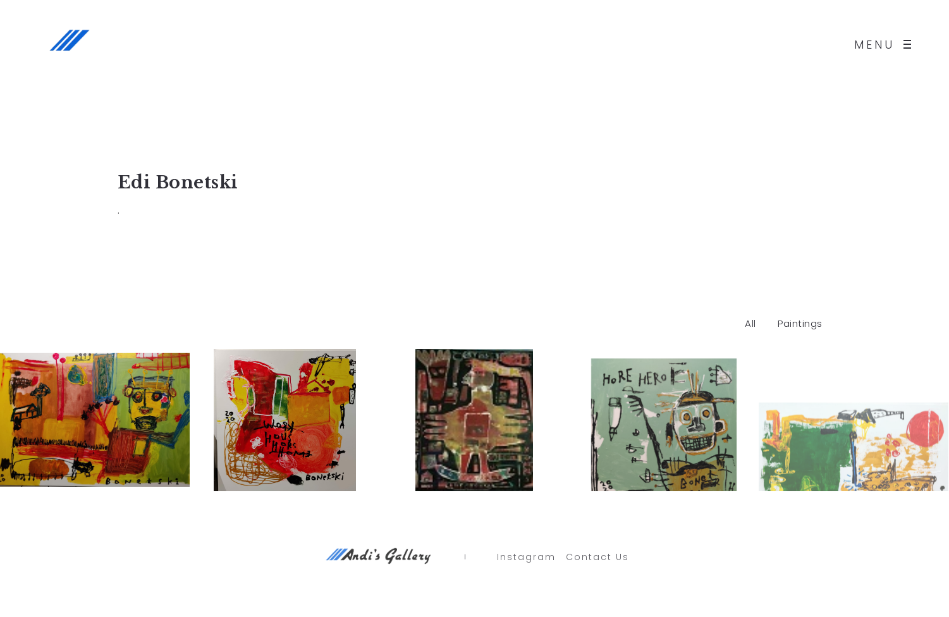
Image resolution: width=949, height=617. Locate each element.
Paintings (800, 323)
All (750, 323)
